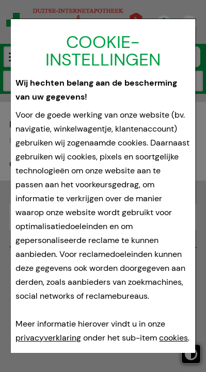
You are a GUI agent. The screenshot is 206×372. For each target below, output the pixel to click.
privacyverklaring (49, 337)
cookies (174, 337)
